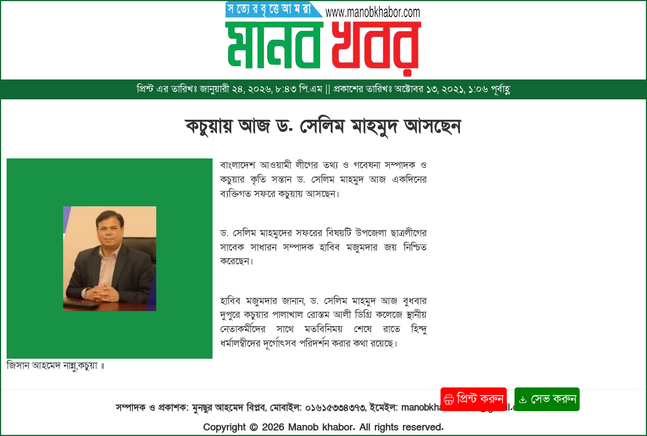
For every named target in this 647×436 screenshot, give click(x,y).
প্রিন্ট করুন (473, 399)
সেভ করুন (547, 399)
